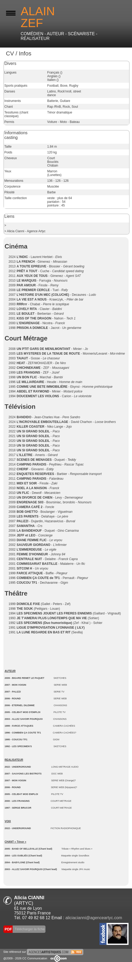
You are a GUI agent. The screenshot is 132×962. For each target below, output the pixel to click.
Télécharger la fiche (29, 929)
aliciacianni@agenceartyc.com (93, 918)
